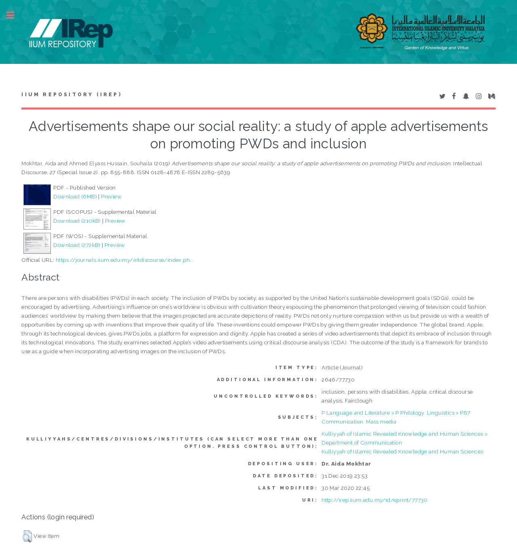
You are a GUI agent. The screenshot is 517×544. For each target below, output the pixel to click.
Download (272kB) (76, 245)
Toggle (14, 15)
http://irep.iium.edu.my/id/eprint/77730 (375, 500)
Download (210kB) (77, 220)
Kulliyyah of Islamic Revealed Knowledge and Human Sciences (402, 451)
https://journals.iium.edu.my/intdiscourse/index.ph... (125, 260)
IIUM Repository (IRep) (71, 94)
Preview (111, 196)
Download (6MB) (75, 196)
